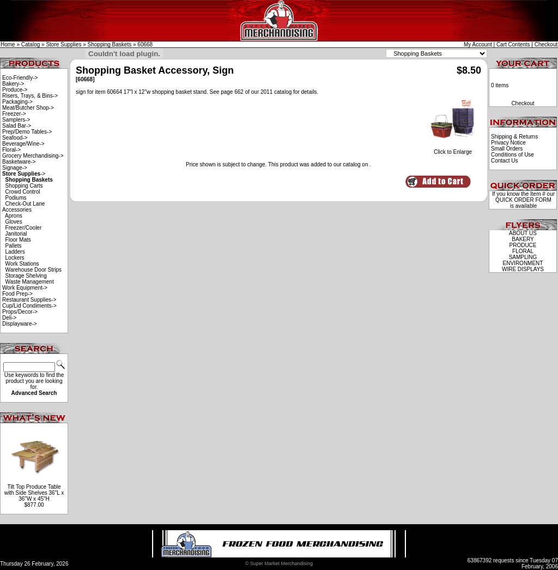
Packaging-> (17, 102)
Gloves (13, 222)
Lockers (15, 258)
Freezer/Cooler (23, 228)
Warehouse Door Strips (33, 270)
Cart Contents (513, 44)
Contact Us (504, 161)
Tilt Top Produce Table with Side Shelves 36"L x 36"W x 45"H (34, 493)
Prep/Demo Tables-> (27, 132)
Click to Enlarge (452, 149)
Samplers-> (16, 120)
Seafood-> (14, 138)
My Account (478, 44)
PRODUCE (522, 245)
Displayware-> (19, 324)
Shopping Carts (24, 186)
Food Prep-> (17, 294)
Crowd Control (22, 192)
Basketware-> (18, 162)
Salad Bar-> (16, 126)
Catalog (30, 44)
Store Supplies (63, 44)
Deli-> (9, 318)
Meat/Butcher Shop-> (28, 108)
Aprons (13, 216)
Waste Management (29, 282)
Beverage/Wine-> (23, 144)
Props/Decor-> (20, 312)
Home (8, 44)
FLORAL (522, 251)
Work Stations (22, 264)
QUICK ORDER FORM (523, 200)
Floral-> (11, 150)
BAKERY (522, 239)
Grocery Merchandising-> (33, 156)
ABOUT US (523, 233)
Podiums (16, 198)
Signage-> (14, 168)
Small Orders (507, 149)
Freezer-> (14, 114)
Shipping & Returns (514, 137)
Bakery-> (13, 84)
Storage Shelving (26, 276)
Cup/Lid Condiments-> (29, 306)
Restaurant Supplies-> (29, 300)
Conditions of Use (512, 155)
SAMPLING (523, 257)
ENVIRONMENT (523, 263)
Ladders (15, 252)
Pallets (13, 246)
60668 (145, 44)
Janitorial (16, 234)
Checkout (546, 44)
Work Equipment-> (24, 288)
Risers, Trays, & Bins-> (30, 96)
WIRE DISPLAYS (523, 269)
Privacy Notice (508, 143)
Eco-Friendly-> (20, 78)
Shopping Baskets (110, 44)
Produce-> (14, 90)
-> (23, 174)
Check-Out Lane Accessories (23, 207)
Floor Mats (18, 240)
